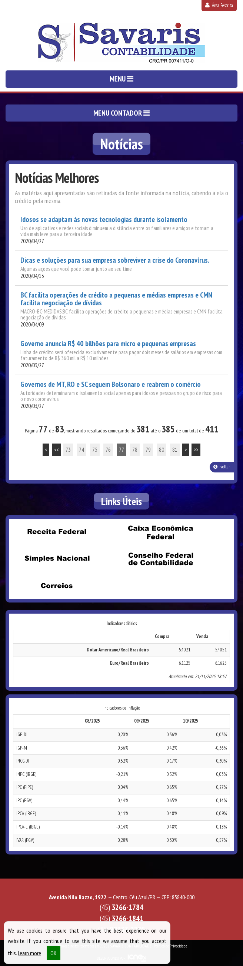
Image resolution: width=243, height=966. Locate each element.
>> (196, 449)
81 (174, 449)
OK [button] (53, 956)
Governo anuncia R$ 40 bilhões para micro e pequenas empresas (108, 344)
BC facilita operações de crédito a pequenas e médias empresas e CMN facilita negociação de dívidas (116, 299)
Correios (57, 586)
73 (68, 449)
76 (108, 449)
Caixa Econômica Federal (160, 532)
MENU (121, 79)
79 (148, 449)
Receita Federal (57, 532)
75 (94, 449)
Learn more (29, 956)
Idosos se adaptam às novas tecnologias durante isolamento (103, 219)
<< (56, 449)
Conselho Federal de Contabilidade (160, 559)
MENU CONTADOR (121, 113)
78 (134, 449)
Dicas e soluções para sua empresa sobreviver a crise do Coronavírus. (114, 260)
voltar (221, 467)
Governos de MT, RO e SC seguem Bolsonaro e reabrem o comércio (110, 384)
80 (161, 449)
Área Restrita (219, 5)
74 (81, 449)
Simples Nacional (57, 559)
